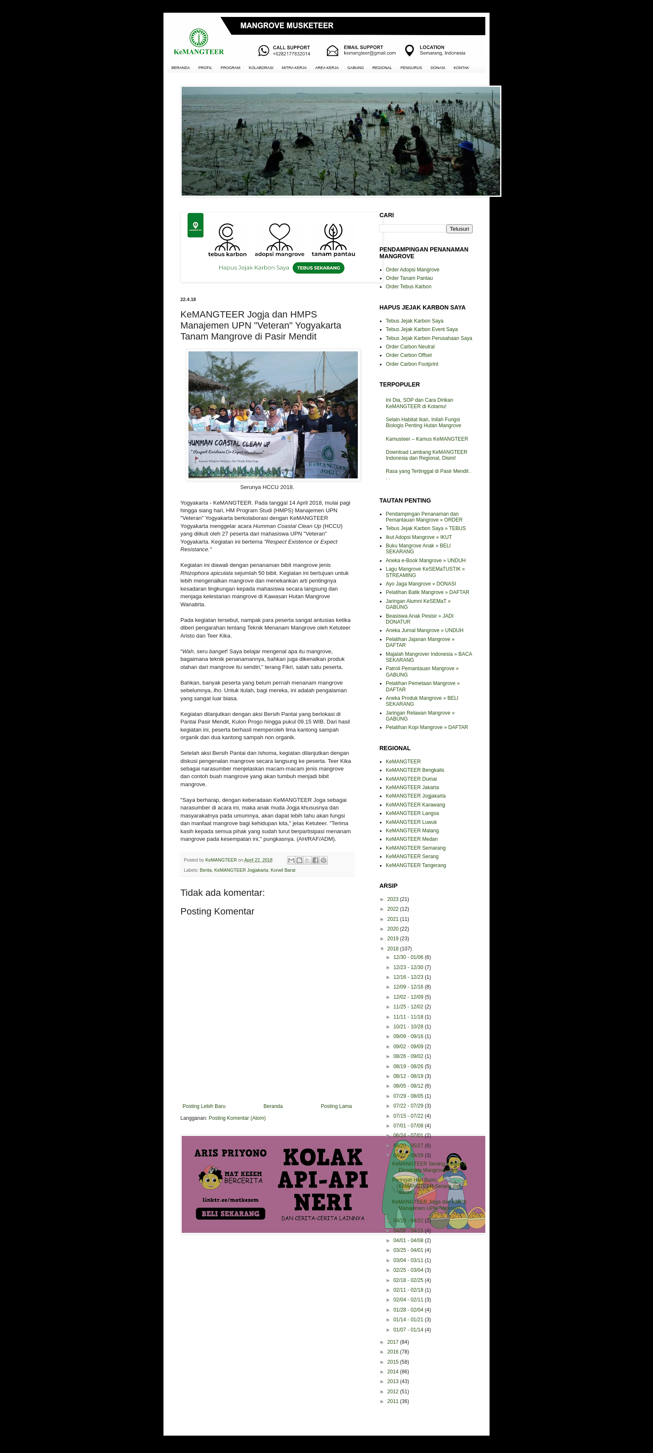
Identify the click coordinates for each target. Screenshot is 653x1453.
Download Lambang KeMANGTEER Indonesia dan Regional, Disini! (427, 455)
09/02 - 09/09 (409, 1047)
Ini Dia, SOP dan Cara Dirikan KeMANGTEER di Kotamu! (419, 403)
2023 (393, 899)
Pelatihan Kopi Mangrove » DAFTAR (427, 727)
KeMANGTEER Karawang (415, 805)
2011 (393, 1401)
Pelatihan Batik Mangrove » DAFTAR (427, 592)
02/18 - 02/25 (409, 1280)
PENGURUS (411, 68)
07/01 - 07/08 (409, 1126)
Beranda (272, 1106)
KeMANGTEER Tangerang (416, 865)
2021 (393, 919)
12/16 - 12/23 (409, 977)
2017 (393, 1342)
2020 (393, 929)
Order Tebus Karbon (409, 287)
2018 (393, 949)
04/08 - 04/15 (409, 1231)
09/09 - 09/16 (409, 1036)
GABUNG (355, 68)
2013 (393, 1381)
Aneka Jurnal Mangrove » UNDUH (424, 630)
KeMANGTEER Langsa (412, 813)
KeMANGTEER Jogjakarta (241, 870)
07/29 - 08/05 (409, 1096)
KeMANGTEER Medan (412, 839)
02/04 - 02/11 (409, 1300)
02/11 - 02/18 (409, 1290)
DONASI (438, 68)
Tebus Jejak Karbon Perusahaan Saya (429, 338)
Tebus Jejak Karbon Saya (414, 321)
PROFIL (206, 68)
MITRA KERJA (294, 68)
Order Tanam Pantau (409, 278)
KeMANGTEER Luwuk (411, 822)
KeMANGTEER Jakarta (412, 787)
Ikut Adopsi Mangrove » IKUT (419, 537)
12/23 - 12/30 (409, 967)
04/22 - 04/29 (409, 1155)
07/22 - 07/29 (409, 1106)
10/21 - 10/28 (409, 1027)
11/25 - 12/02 (409, 1007)
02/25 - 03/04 (409, 1270)
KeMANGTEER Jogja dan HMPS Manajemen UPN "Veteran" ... (429, 1205)
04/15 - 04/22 (409, 1221)
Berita (206, 870)
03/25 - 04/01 (409, 1250)
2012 (393, 1392)
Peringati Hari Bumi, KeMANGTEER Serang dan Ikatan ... (426, 1186)
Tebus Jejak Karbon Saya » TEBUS (426, 528)
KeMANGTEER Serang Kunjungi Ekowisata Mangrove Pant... (429, 1167)
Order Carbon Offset (409, 355)
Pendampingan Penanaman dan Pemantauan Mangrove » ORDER (424, 517)
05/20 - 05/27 (409, 1146)
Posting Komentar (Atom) (237, 1118)
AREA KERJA (327, 68)
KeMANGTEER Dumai (411, 779)
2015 (393, 1362)
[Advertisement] (267, 1271)
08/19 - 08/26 (409, 1066)
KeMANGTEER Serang (412, 856)
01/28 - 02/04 (409, 1310)
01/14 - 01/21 (409, 1320)
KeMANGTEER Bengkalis (415, 770)
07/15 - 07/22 (409, 1116)
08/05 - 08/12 (409, 1086)
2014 (393, 1372)
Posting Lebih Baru (204, 1106)
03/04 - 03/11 (409, 1260)
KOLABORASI (261, 68)
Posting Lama (336, 1106)
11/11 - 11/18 (409, 1017)
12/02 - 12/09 (409, 997)
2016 (393, 1352)
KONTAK (461, 68)
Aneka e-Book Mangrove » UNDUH (426, 561)
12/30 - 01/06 (409, 957)
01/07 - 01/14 (409, 1330)
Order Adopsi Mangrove (413, 270)
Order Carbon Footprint (412, 364)
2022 (393, 909)
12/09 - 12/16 (409, 987)
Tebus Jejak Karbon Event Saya (422, 329)
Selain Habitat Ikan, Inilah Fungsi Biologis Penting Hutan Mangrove (423, 422)
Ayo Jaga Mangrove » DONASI (421, 584)
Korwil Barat (283, 870)
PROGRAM (231, 68)
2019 (393, 939)
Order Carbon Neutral (410, 347)
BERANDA (181, 68)
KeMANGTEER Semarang (415, 848)
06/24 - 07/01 (409, 1135)
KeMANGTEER (403, 762)
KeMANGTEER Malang (412, 831)
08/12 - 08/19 (409, 1076)
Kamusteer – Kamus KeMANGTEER (427, 439)
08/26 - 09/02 (409, 1056)
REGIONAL (382, 68)
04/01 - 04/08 (409, 1240)
